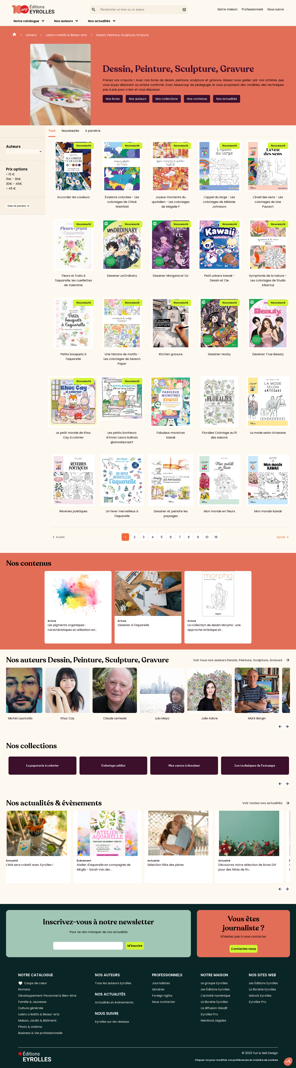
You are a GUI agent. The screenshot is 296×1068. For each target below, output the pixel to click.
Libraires (158, 989)
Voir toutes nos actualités (266, 803)
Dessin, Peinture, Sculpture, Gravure (122, 35)
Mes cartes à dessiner (184, 766)
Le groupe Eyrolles (214, 983)
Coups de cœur (32, 983)
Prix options (17, 169)
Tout (51, 131)
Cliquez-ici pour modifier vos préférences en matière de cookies (236, 1060)
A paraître (92, 131)
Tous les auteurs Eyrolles (113, 983)
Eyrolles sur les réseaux (112, 1021)
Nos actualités (99, 21)
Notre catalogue (26, 21)
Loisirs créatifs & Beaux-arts (66, 35)
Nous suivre (275, 9)
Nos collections (166, 99)
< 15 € (10, 174)
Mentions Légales (213, 1020)
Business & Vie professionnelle (40, 1033)
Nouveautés (70, 131)
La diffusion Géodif (214, 1008)
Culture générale (30, 1008)
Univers (31, 35)
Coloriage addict (113, 766)
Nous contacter (163, 1002)
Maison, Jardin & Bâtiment (37, 1020)
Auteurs (13, 146)
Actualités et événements (114, 1002)
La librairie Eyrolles (214, 1002)
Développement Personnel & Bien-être (47, 995)
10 (207, 537)
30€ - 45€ (14, 184)
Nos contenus (197, 99)
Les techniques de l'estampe (255, 766)
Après (281, 537)
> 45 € (11, 188)
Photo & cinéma (30, 1027)
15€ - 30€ (13, 179)
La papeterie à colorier (42, 766)
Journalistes (161, 983)
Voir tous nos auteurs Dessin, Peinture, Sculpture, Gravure (241, 660)
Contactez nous (243, 949)
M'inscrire (134, 946)
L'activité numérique (215, 995)
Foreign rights (162, 995)
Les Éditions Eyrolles (215, 989)
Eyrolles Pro (209, 1014)
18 (216, 537)
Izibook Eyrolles (260, 995)
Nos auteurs (63, 21)
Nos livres (113, 99)
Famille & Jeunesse (32, 1002)
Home (14, 35)
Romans (24, 989)
